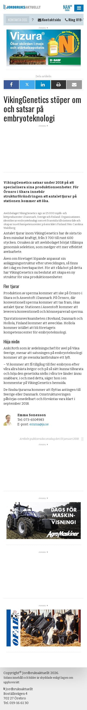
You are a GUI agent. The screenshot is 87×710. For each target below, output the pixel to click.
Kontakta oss (17, 19)
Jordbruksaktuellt (22, 6)
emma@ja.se (39, 424)
